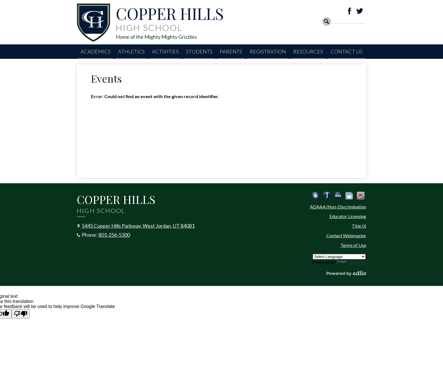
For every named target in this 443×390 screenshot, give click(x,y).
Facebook (349, 11)
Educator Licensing (347, 216)
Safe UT (360, 196)
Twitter (359, 11)
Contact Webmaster (346, 235)
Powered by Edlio (346, 273)
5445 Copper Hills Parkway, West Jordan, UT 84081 (138, 226)
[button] (95, 51)
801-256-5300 (114, 235)
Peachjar (349, 196)
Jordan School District (327, 196)
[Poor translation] (21, 313)
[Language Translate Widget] (339, 256)
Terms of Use (353, 245)
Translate (351, 262)
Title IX (359, 226)
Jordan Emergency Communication (315, 196)
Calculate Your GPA (338, 196)
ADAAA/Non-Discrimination (338, 206)
